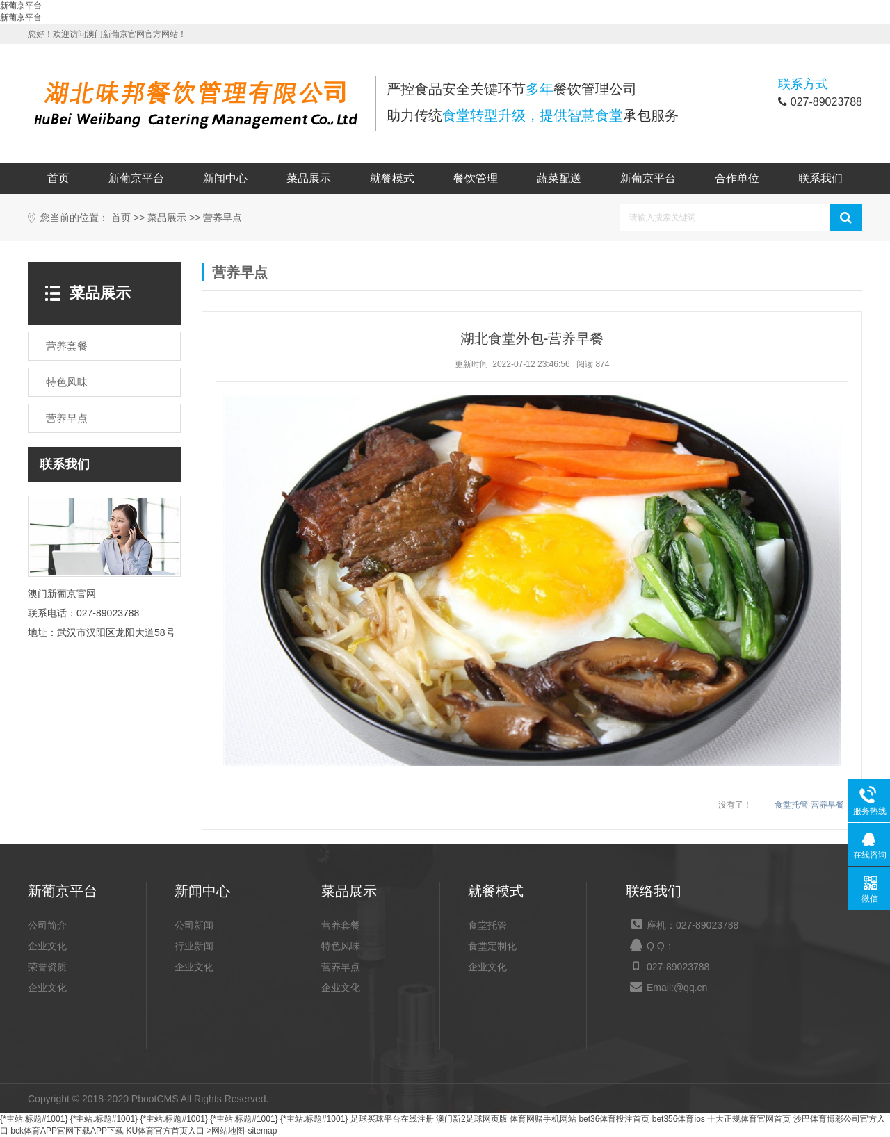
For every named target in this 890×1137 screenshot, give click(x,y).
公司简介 (47, 925)
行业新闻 (194, 945)
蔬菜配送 (559, 178)
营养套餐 (340, 925)
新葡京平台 (21, 5)
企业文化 (47, 945)
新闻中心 (225, 178)
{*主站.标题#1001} (33, 1119)
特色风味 (340, 945)
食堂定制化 (492, 945)
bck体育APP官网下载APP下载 (67, 1131)
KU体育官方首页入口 (165, 1131)
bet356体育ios (678, 1119)
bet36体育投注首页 (613, 1119)
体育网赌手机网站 (543, 1119)
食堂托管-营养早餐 (809, 805)
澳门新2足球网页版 (472, 1119)
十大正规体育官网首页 (749, 1119)
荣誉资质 (47, 966)
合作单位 (737, 178)
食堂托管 (487, 925)
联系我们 (820, 178)
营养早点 (222, 218)
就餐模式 (392, 178)
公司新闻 (194, 925)
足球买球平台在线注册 (392, 1119)
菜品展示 (308, 178)
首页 (58, 178)
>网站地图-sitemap (242, 1131)
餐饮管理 (475, 178)
